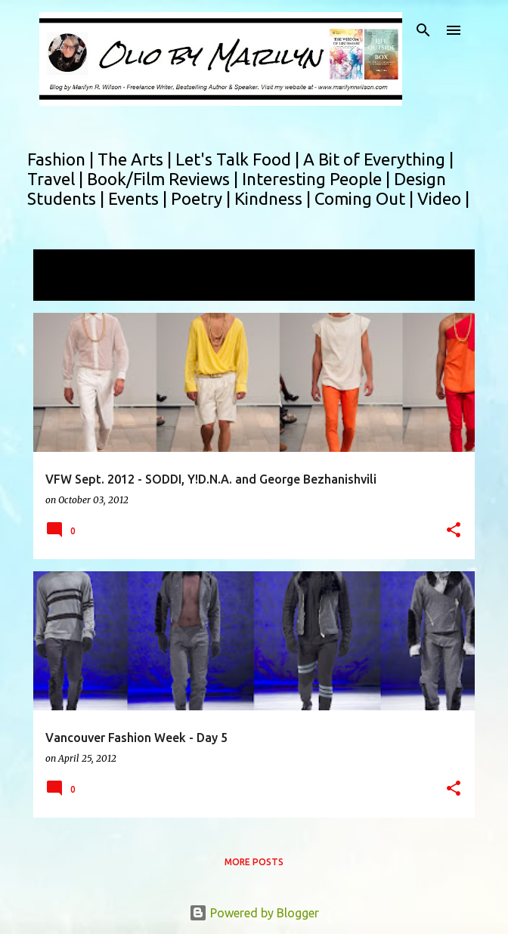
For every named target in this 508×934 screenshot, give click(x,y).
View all (65, 287)
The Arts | (136, 159)
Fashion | (62, 159)
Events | (139, 198)
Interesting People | (318, 178)
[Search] (423, 30)
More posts (254, 862)
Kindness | (274, 198)
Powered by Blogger (254, 913)
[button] (453, 531)
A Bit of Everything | (378, 159)
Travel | (57, 178)
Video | (443, 198)
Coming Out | (365, 198)
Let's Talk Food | (239, 159)
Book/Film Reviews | (164, 178)
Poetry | (202, 198)
